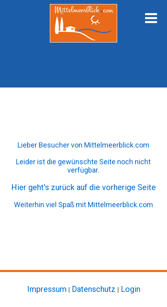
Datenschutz (94, 289)
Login (130, 289)
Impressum (47, 289)
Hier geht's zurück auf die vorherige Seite (83, 187)
